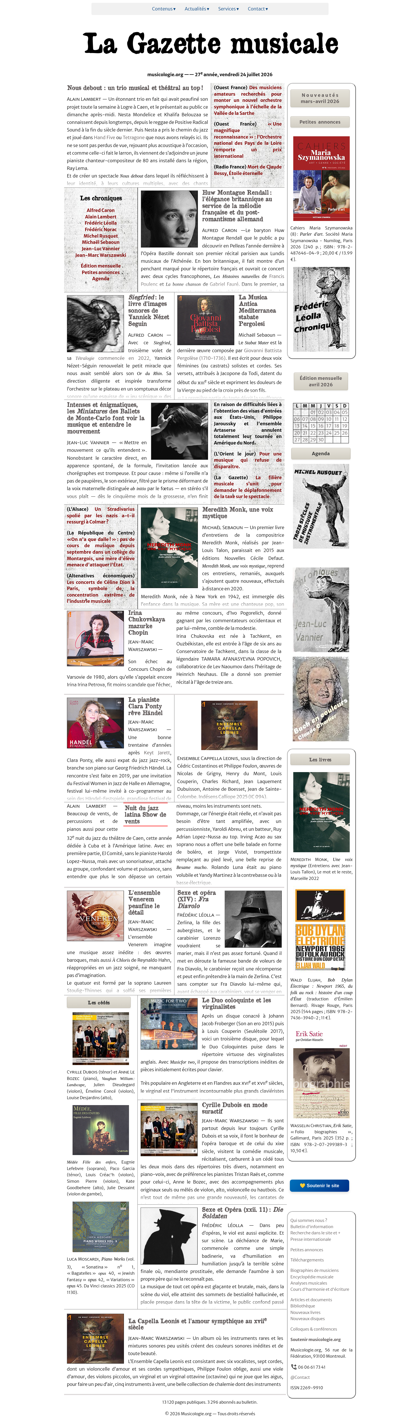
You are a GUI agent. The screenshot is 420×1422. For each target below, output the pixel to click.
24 (329, 433)
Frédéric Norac (101, 229)
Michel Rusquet (101, 236)
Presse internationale (310, 1239)
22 (313, 433)
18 (336, 426)
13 (297, 426)
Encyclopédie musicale (311, 1276)
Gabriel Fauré (224, 284)
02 (321, 412)
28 (305, 439)
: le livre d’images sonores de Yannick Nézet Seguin (148, 310)
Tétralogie (84, 358)
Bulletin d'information (311, 1226)
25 (337, 433)
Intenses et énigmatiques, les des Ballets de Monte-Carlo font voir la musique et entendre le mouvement (105, 418)
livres (320, 759)
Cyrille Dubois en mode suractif (234, 1108)
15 (313, 426)
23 (321, 433)
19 (344, 426)
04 (337, 412)
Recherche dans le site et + (315, 1232)
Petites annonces (101, 272)
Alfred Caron (101, 210)
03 (329, 412)
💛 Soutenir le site (319, 1185)
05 (344, 412)
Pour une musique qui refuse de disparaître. (248, 460)
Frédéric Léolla (101, 223)
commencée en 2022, (122, 358)
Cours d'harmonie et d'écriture (319, 1289)
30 (321, 439)
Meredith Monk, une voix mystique (237, 512)
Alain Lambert (100, 217)
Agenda (101, 278)
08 (313, 419)
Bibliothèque (302, 1306)
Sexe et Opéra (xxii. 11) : (242, 1212)
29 (313, 439)
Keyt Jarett (157, 752)
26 (345, 433)
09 (321, 419)
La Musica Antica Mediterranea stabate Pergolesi (257, 310)
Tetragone (134, 137)
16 (320, 426)
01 (313, 412)
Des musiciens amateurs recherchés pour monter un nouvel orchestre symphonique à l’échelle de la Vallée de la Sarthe (248, 100)
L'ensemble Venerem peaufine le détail (144, 902)
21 (305, 433)
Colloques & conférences (313, 1329)
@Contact (300, 1377)
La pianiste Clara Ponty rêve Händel (145, 706)
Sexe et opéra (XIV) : (196, 899)
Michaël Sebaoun (100, 242)
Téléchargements (307, 1260)
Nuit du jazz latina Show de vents (145, 814)
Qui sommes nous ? (308, 1220)
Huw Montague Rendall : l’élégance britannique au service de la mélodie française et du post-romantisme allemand (237, 205)
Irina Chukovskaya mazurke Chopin (146, 622)
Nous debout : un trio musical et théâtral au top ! (135, 87)
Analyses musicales (308, 1283)
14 (305, 426)
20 (297, 433)
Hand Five (105, 137)
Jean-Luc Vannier (101, 248)
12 (344, 419)
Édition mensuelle (101, 266)
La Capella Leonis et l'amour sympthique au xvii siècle (197, 1323)
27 (297, 439)
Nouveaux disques (307, 1318)
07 (305, 419)
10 (328, 419)
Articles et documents (311, 1299)
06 (297, 419)
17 (329, 426)
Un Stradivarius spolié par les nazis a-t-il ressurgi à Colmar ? (101, 515)
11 (337, 419)
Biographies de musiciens (314, 1270)
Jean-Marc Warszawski (100, 255)
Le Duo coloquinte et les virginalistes (236, 1003)
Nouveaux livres (305, 1312)
